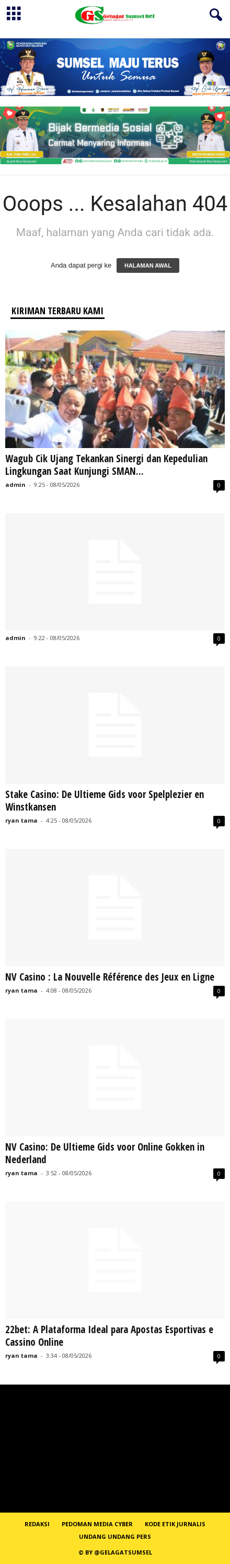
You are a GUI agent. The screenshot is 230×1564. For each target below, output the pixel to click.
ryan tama (21, 820)
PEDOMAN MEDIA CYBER (97, 1524)
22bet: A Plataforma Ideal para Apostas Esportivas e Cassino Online (109, 1336)
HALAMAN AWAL (147, 265)
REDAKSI (37, 1524)
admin (15, 484)
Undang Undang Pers (115, 1536)
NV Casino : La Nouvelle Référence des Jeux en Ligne (109, 977)
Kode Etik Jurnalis (175, 1524)
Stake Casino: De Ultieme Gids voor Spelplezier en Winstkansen (104, 801)
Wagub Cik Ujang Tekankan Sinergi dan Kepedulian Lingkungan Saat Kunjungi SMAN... (106, 465)
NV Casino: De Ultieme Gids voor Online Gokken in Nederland (104, 1153)
